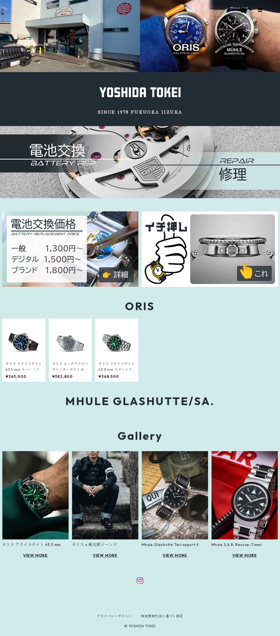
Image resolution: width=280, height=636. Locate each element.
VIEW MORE (35, 555)
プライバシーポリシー (114, 616)
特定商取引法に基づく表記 (162, 616)
